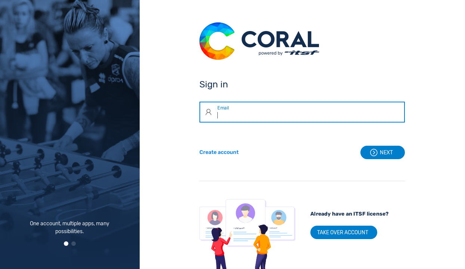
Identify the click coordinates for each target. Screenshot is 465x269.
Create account (219, 152)
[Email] (308, 112)
